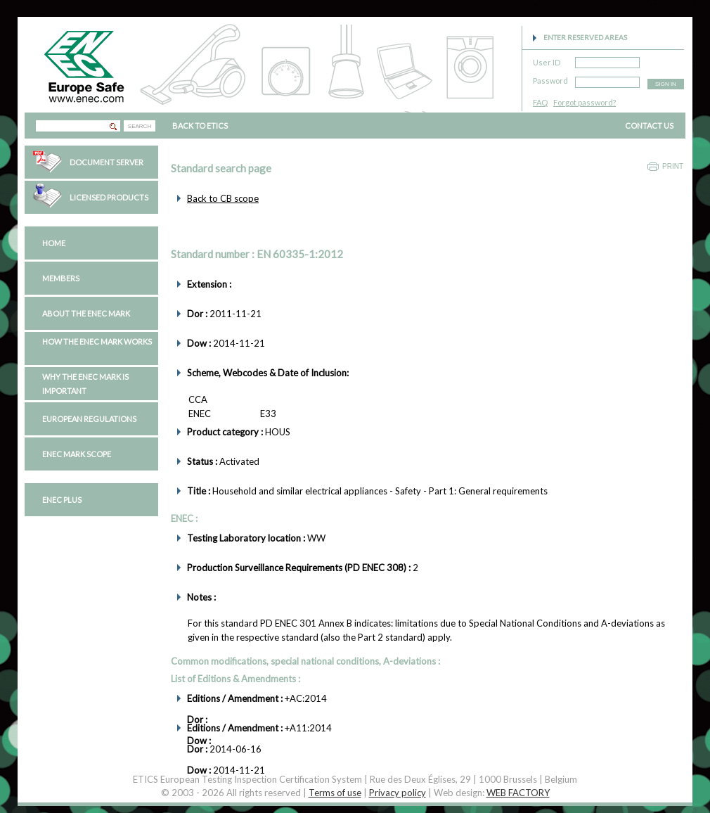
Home (53, 243)
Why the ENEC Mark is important (85, 383)
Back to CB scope (223, 198)
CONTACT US (649, 125)
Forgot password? (584, 102)
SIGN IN (665, 84)
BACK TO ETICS (200, 125)
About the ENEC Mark (86, 313)
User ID (546, 60)
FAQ (540, 102)
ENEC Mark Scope (76, 454)
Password (550, 78)
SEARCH (139, 126)
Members (60, 278)
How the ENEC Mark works (97, 341)
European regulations (89, 418)
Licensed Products (109, 197)
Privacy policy (397, 792)
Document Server (106, 162)
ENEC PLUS (62, 499)
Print (672, 166)
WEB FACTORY (518, 792)
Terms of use (335, 792)
